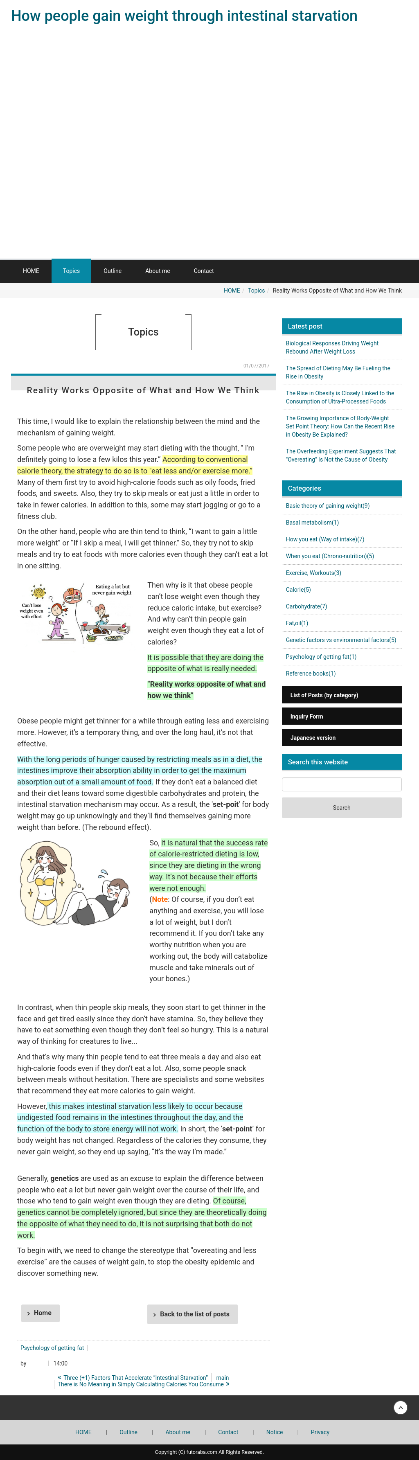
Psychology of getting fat (52, 1348)
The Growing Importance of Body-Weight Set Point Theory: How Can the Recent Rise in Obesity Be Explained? (340, 426)
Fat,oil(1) (297, 623)
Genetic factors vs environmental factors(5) (341, 640)
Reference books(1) (311, 673)
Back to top (209, 1407)
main (222, 1377)
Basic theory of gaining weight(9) (328, 505)
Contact (204, 271)
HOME (31, 271)
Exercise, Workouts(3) (314, 573)
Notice (274, 1432)
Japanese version (313, 738)
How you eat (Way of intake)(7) (325, 539)
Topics (71, 271)
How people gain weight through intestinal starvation (184, 16)
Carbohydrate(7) (306, 606)
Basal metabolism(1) (312, 522)
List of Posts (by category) (324, 695)
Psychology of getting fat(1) (321, 656)
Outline (113, 271)
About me (157, 271)
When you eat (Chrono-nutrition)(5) (330, 556)
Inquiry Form (307, 716)
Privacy (320, 1432)
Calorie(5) (298, 589)
